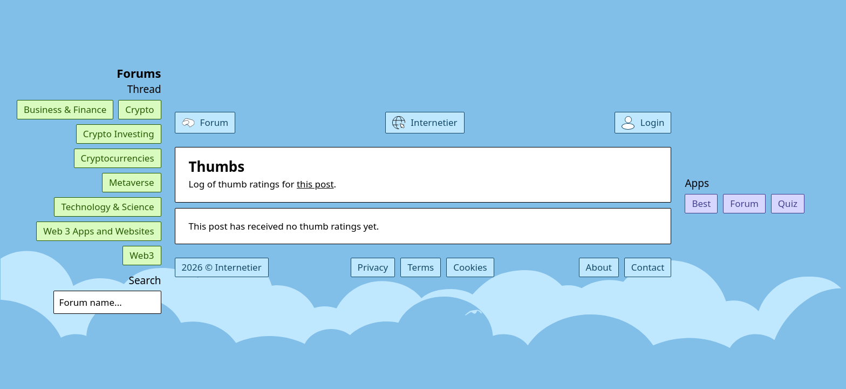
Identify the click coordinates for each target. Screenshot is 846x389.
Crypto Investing (118, 134)
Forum (744, 203)
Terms (420, 267)
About (599, 267)
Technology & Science (107, 206)
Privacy (373, 267)
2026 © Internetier (222, 267)
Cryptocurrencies (117, 158)
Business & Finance (65, 109)
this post (315, 184)
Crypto (139, 109)
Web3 (141, 255)
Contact (648, 267)
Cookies (470, 267)
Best (701, 203)
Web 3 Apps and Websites (98, 231)
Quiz (787, 203)
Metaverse (131, 182)
